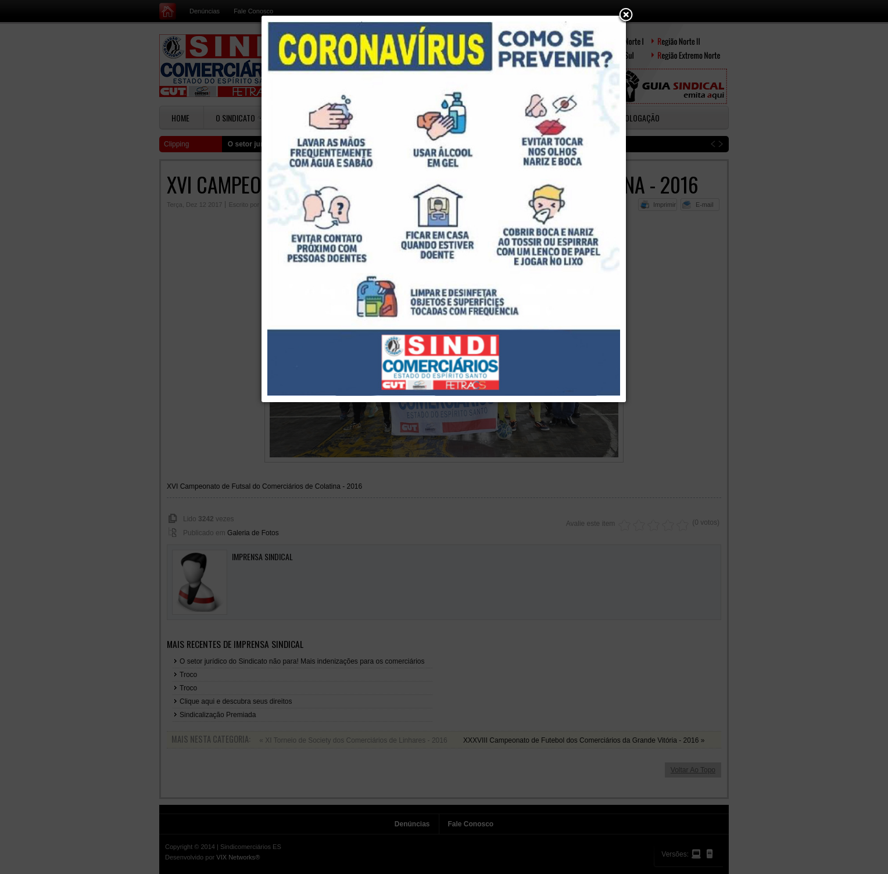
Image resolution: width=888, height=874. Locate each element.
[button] (626, 15)
